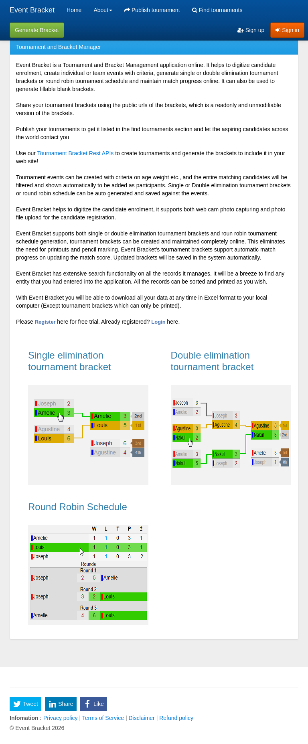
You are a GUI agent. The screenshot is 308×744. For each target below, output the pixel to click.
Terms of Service (103, 718)
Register (46, 322)
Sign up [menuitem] (250, 30)
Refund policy (175, 718)
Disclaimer (141, 718)
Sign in (287, 30)
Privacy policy (60, 718)
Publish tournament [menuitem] (152, 10)
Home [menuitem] (74, 10)
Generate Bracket (37, 30)
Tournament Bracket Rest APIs (75, 153)
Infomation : (26, 718)
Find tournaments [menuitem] (217, 10)
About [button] (102, 10)
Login (159, 322)
